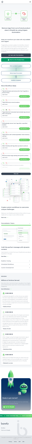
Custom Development (7, 267)
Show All (16, 173)
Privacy (10, 441)
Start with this (25, 97)
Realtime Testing (6, 261)
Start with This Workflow (16, 55)
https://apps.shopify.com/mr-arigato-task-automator (16, 415)
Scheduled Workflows (7, 264)
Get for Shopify (9, 407)
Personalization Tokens (7, 223)
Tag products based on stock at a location (12, 165)
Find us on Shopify (5, 430)
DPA (23, 441)
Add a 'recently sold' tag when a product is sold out (15, 145)
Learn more (4, 94)
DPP (20, 441)
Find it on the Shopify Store (17, 59)
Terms (15, 441)
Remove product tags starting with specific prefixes (15, 155)
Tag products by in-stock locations (11, 102)
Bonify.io (3, 428)
